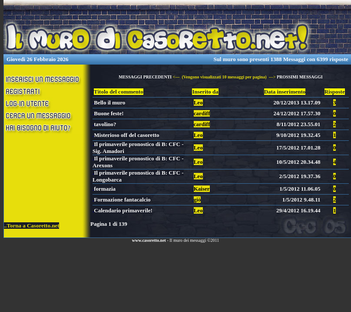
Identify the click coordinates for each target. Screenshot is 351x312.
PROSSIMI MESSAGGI (300, 77)
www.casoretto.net (149, 240)
